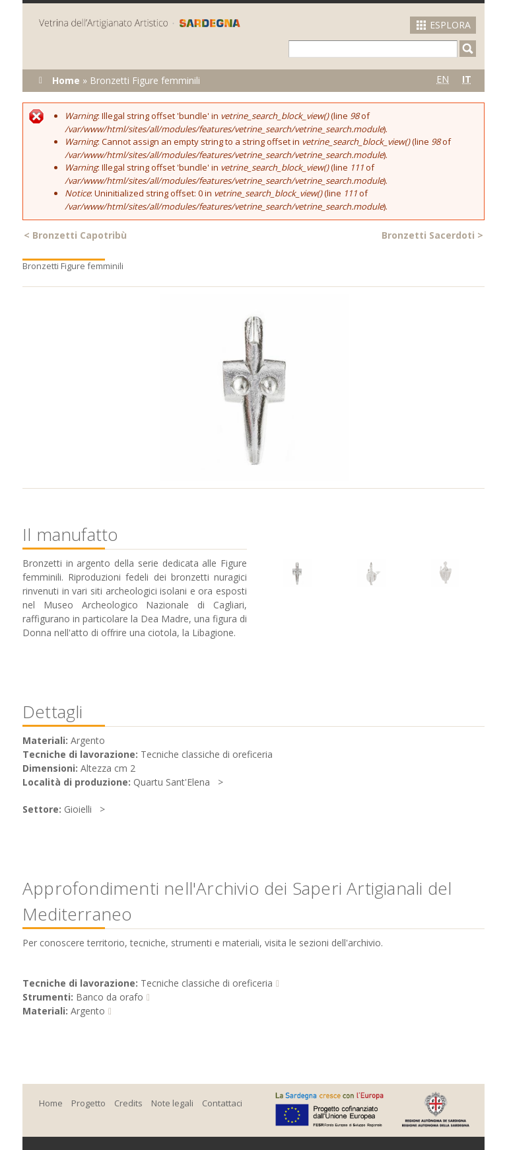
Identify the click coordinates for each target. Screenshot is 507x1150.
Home (66, 80)
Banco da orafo (109, 997)
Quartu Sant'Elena (171, 782)
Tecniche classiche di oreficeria (207, 983)
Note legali (172, 1103)
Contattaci (222, 1103)
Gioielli (78, 809)
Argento (88, 1011)
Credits (128, 1103)
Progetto (88, 1103)
